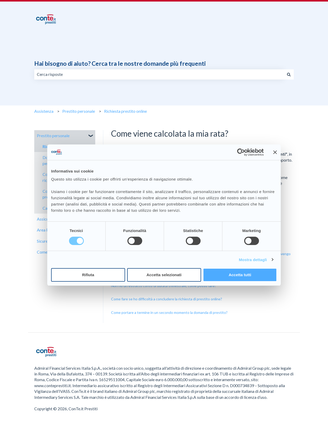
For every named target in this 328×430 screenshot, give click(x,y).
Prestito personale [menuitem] (53, 135)
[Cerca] (289, 74)
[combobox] (159, 74)
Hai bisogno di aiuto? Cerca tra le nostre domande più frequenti (120, 63)
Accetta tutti (240, 275)
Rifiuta (88, 275)
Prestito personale (78, 111)
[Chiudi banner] (275, 152)
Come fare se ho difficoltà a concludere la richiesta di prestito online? (166, 299)
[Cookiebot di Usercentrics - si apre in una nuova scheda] (241, 152)
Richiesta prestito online (125, 111)
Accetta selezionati (163, 275)
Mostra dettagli (253, 259)
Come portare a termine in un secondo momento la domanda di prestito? (169, 312)
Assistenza (43, 111)
